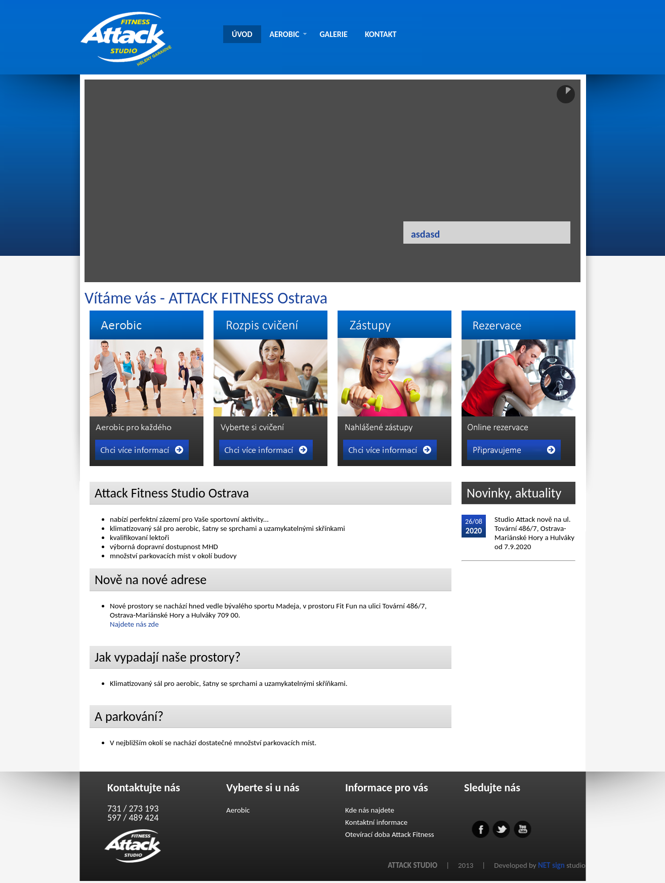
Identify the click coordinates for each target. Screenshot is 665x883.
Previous (272, 256)
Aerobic (238, 810)
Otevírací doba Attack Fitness (389, 834)
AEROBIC (289, 34)
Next (363, 256)
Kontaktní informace (376, 822)
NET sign (551, 865)
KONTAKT (380, 34)
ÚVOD (242, 34)
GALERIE (333, 34)
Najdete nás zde (134, 624)
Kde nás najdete (369, 810)
